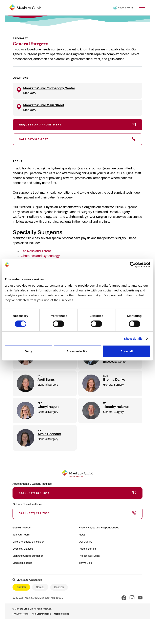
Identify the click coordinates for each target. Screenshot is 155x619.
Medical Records (22, 563)
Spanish (59, 587)
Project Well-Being (89, 555)
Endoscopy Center (115, 361)
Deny (28, 351)
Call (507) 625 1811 (77, 493)
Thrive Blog (85, 563)
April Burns (46, 379)
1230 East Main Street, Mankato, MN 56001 (38, 597)
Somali (40, 587)
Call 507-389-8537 (77, 139)
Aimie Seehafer (49, 434)
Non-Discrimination (41, 614)
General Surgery (48, 384)
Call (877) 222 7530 (77, 513)
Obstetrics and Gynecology (40, 256)
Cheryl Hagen (48, 407)
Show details (133, 338)
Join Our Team (21, 534)
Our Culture (85, 541)
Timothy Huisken (116, 407)
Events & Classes (23, 548)
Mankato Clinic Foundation (28, 555)
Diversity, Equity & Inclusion (28, 541)
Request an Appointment (77, 124)
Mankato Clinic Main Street (43, 105)
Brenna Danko (114, 379)
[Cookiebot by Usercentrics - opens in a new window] (132, 265)
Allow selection (77, 351)
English (21, 587)
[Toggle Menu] (142, 7)
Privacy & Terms (20, 614)
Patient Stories (87, 548)
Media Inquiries (61, 614)
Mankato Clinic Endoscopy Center (49, 88)
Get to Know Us (22, 527)
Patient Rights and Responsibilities (99, 527)
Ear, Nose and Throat (36, 251)
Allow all (126, 351)
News (82, 534)
